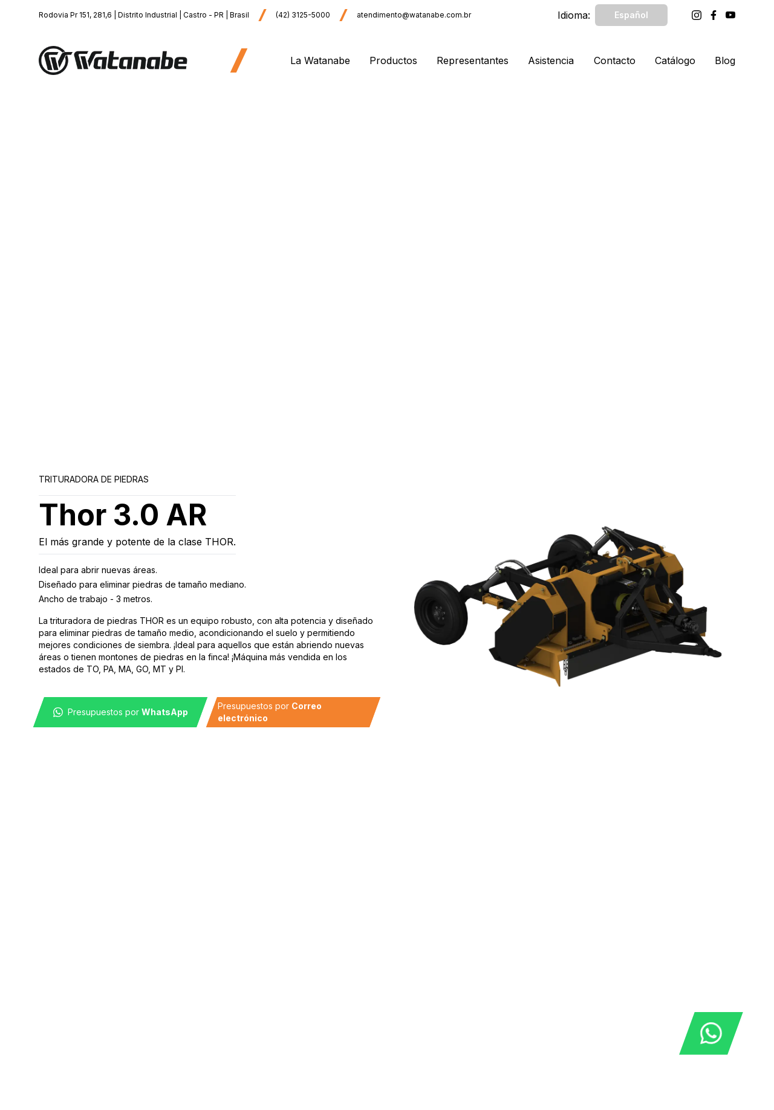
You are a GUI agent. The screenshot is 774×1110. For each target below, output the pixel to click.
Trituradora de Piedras (94, 479)
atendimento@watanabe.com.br (414, 14)
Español (631, 15)
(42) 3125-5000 (303, 14)
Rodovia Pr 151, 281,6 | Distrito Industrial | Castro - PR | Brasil (144, 14)
